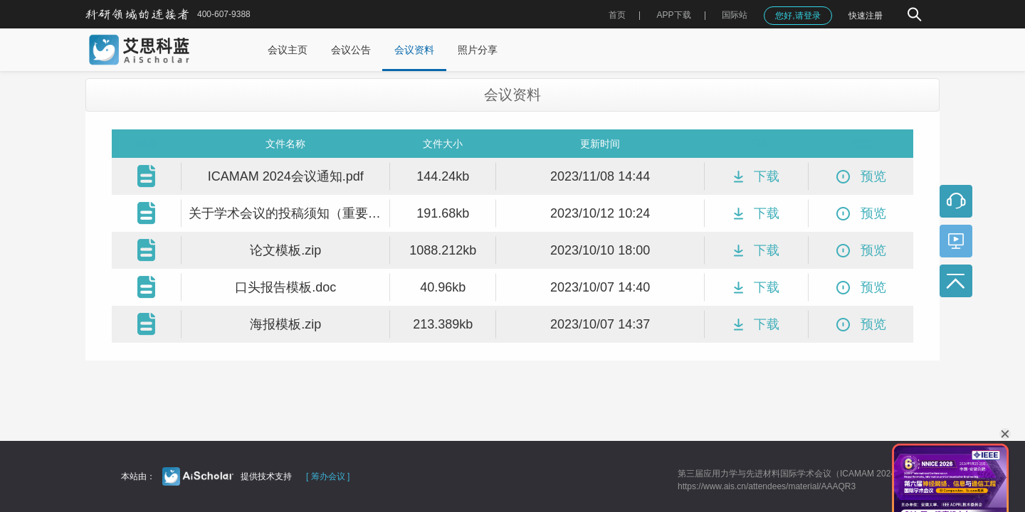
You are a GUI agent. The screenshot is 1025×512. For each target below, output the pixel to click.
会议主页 (288, 49)
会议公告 (351, 49)
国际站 (734, 15)
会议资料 (414, 49)
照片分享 (478, 49)
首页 (617, 15)
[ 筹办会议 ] (327, 476)
